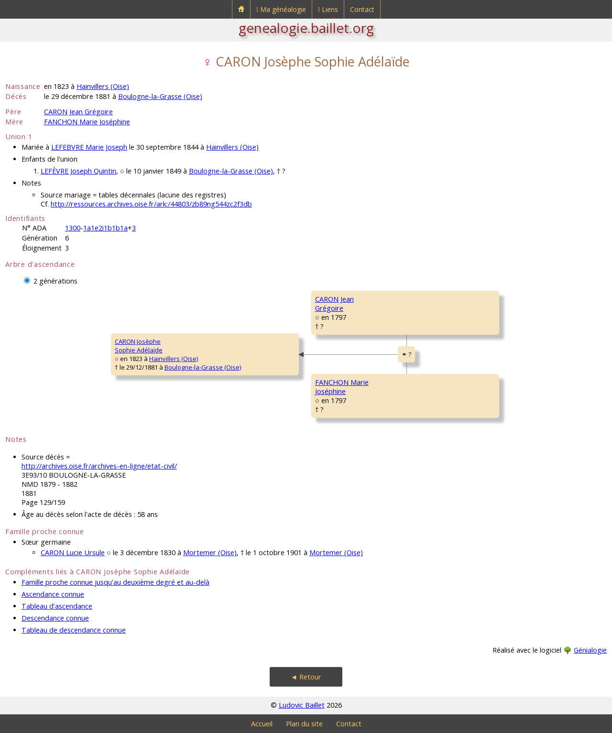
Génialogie (590, 650)
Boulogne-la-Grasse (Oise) (160, 96)
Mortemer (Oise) (210, 552)
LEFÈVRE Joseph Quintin (78, 170)
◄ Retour (306, 676)
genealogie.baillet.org (306, 28)
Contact (362, 9)
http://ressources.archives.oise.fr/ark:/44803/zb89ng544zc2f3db (151, 203)
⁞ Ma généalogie (281, 9)
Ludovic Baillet (302, 705)
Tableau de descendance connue (74, 630)
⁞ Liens (328, 9)
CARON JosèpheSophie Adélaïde (139, 345)
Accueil (262, 723)
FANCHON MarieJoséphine (342, 387)
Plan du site (304, 723)
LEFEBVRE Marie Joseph (89, 147)
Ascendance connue (53, 594)
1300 (72, 227)
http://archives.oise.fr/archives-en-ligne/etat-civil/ (99, 465)
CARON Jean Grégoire (78, 111)
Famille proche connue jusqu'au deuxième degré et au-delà (115, 582)
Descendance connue (55, 618)
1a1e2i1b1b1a (105, 227)
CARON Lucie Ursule (73, 552)
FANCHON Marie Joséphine (87, 121)
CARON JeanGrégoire (334, 304)
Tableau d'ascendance (57, 606)
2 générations (55, 280)
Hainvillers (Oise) (102, 86)
